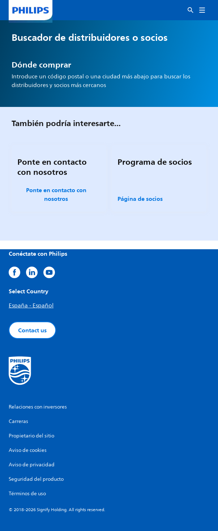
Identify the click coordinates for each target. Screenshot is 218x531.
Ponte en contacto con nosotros (56, 194)
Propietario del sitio (31, 436)
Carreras (18, 421)
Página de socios (140, 198)
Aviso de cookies (28, 450)
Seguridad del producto (36, 479)
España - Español (31, 305)
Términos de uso (27, 493)
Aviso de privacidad (32, 465)
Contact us (32, 330)
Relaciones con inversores (38, 407)
